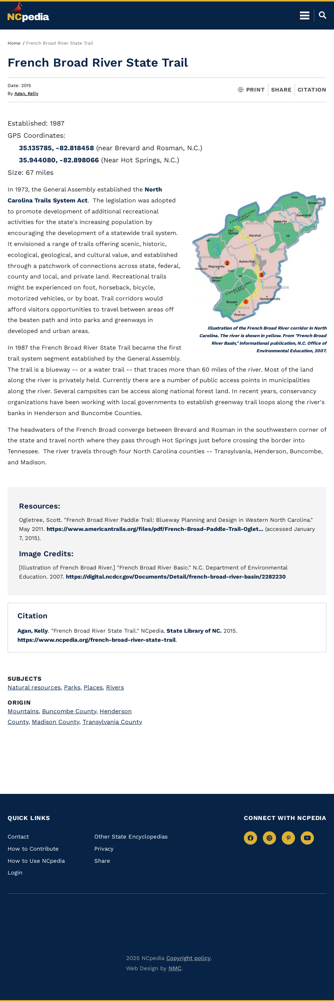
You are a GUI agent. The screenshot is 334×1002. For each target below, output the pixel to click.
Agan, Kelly (26, 93)
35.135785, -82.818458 (56, 148)
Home (14, 43)
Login (15, 872)
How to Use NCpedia (36, 860)
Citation (312, 89)
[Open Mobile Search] (320, 15)
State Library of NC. (193, 630)
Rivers (115, 687)
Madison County (56, 721)
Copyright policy (188, 958)
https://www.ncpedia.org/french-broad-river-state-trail (96, 639)
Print (251, 90)
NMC (175, 968)
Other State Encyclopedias (131, 836)
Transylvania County (112, 721)
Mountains (24, 711)
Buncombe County (70, 711)
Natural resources (35, 687)
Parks (73, 687)
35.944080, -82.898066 (59, 160)
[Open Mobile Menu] (304, 15)
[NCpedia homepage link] (28, 11)
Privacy (104, 848)
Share (281, 90)
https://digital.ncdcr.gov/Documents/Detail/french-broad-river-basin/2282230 (176, 576)
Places (94, 687)
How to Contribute (33, 848)
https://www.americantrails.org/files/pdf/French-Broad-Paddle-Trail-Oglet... (155, 529)
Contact (18, 836)
